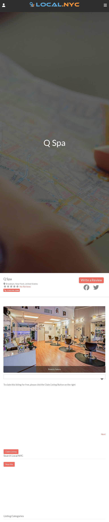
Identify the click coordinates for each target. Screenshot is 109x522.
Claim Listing (11, 451)
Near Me (9, 464)
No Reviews (25, 286)
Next (103, 434)
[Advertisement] (27, 493)
